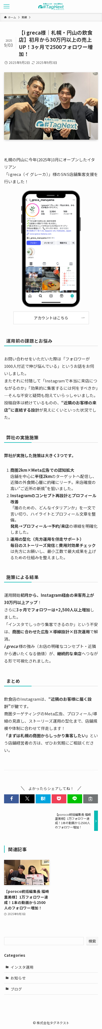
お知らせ (18, 978)
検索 (92, 941)
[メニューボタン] (6, 6)
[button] (11, 798)
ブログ (16, 989)
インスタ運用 (22, 967)
